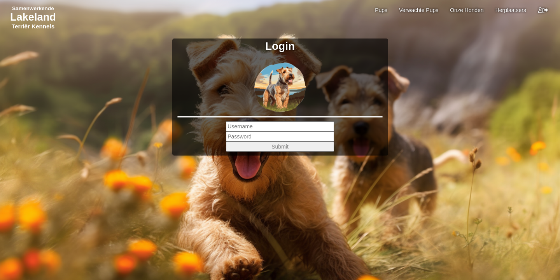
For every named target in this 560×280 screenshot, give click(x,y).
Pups (381, 10)
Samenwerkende (33, 8)
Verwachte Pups (418, 10)
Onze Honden (466, 10)
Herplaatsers (510, 10)
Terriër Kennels (33, 26)
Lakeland (33, 17)
